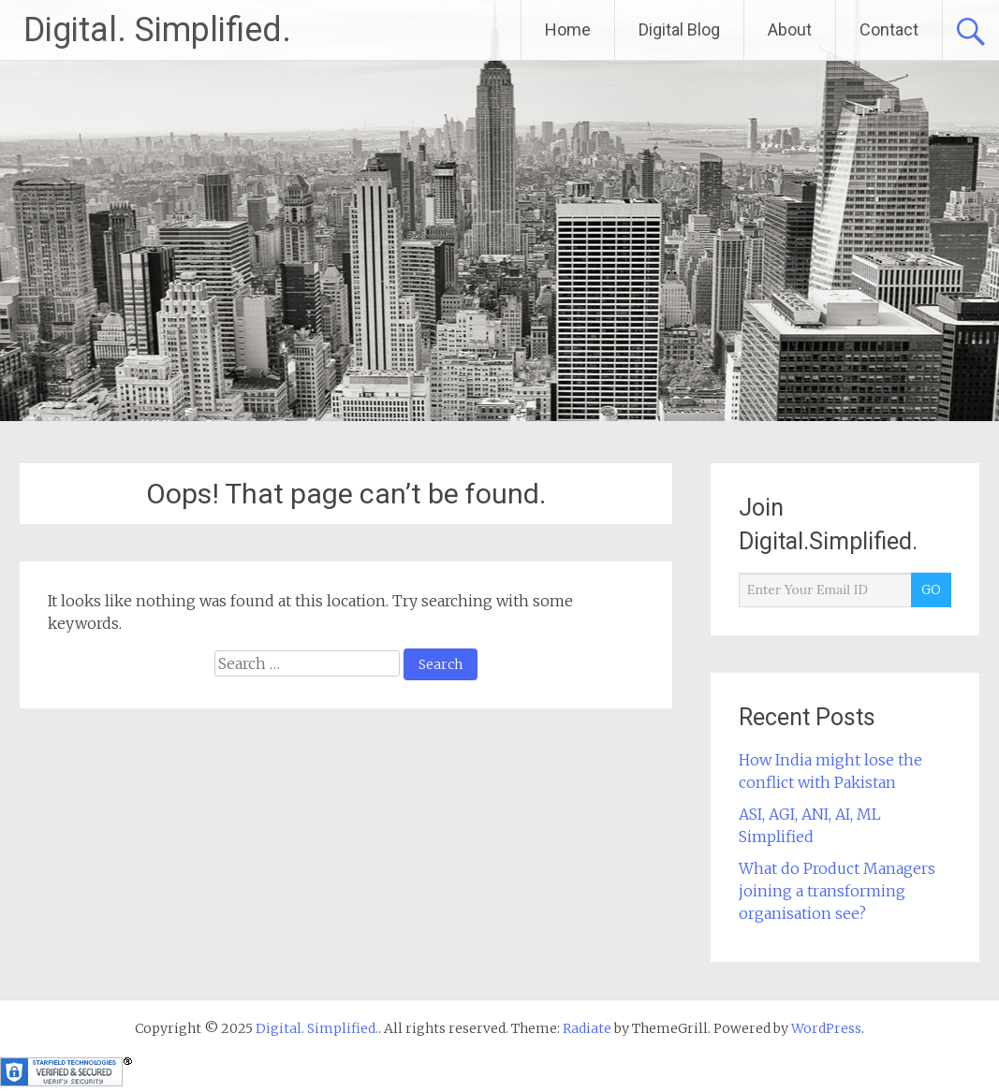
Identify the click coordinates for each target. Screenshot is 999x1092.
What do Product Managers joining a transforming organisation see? (837, 891)
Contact (888, 29)
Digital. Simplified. (157, 30)
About (790, 29)
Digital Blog (679, 29)
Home (568, 29)
